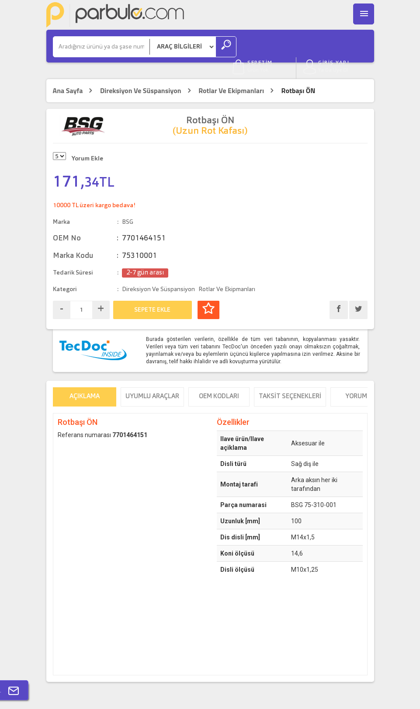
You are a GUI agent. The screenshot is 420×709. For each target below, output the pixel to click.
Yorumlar (362, 380)
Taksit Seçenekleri (290, 380)
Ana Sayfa (68, 74)
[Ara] (101, 47)
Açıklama (84, 380)
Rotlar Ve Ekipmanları (231, 74)
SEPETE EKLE (152, 293)
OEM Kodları (219, 380)
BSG (127, 205)
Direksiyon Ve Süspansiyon (140, 74)
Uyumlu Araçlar (152, 380)
